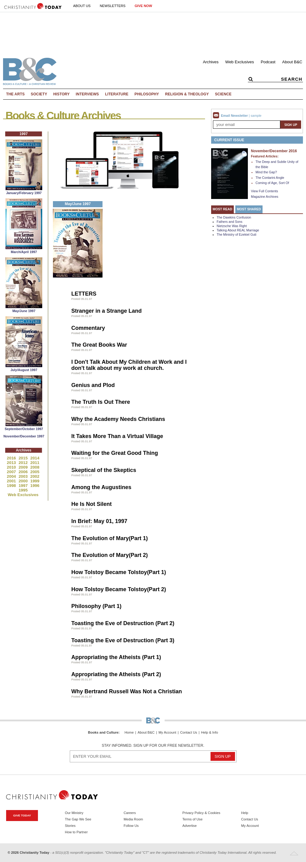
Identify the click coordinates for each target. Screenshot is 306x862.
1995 (23, 490)
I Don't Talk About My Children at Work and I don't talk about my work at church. (129, 365)
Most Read (222, 209)
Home (129, 732)
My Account (167, 732)
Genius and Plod (93, 385)
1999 (34, 481)
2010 (12, 467)
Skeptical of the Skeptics (103, 470)
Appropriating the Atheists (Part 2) (116, 674)
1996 (34, 485)
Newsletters (112, 6)
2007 (12, 472)
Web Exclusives (239, 62)
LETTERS (83, 294)
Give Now (143, 6)
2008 (34, 467)
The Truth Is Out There (100, 402)
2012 (24, 462)
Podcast (268, 62)
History (61, 94)
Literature (116, 94)
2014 (34, 458)
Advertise (189, 825)
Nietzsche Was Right (232, 226)
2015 (24, 458)
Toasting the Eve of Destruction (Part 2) (122, 623)
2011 (34, 462)
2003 (24, 476)
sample (256, 115)
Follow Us (131, 825)
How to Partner (76, 832)
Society (39, 94)
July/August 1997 (23, 370)
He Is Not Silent (91, 504)
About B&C (292, 62)
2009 (24, 467)
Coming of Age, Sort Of (272, 183)
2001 (12, 481)
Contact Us (188, 732)
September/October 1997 (24, 429)
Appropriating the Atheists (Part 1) (116, 657)
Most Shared (249, 209)
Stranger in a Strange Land (106, 311)
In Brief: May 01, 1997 (99, 521)
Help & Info (209, 732)
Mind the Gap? (266, 172)
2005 (34, 472)
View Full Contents (264, 191)
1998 (12, 485)
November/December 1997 (23, 436)
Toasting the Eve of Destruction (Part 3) (122, 640)
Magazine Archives (264, 196)
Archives (210, 62)
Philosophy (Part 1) (96, 606)
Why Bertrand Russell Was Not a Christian (126, 691)
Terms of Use (192, 819)
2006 (24, 472)
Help (244, 813)
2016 (12, 458)
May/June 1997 (23, 311)
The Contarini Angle (270, 177)
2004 (12, 476)
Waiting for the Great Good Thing (114, 453)
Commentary (88, 328)
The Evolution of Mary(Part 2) (109, 555)
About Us (82, 6)
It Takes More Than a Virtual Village (117, 436)
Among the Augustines (101, 487)
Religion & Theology (187, 94)
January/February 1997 (24, 193)
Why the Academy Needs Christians (118, 419)
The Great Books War (99, 345)
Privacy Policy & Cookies (201, 813)
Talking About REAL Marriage (238, 230)
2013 (12, 462)
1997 (24, 485)
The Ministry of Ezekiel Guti (236, 234)
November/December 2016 (274, 151)
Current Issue (229, 140)
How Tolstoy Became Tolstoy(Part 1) (118, 572)
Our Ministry (74, 813)
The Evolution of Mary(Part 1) (109, 538)
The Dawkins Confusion (234, 217)
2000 (24, 481)
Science (223, 94)
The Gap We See (78, 819)
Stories (70, 825)
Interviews (87, 94)
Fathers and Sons (229, 221)
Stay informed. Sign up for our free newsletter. (153, 745)
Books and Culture (103, 732)
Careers (130, 813)
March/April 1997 (24, 252)
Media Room (133, 819)
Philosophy (147, 94)
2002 (34, 476)
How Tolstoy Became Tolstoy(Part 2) (118, 589)
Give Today (22, 815)
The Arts (15, 94)
